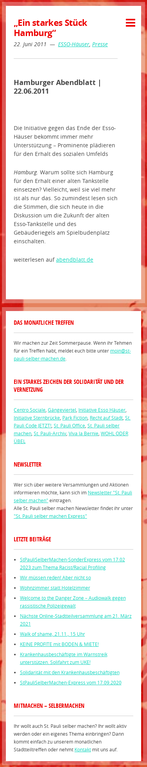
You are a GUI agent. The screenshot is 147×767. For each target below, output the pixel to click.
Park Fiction (74, 417)
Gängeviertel (62, 410)
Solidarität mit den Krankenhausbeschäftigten (70, 672)
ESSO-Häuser (73, 44)
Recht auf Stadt (106, 417)
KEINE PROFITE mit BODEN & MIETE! (59, 644)
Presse (100, 44)
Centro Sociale (29, 410)
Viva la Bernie (83, 433)
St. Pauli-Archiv (50, 433)
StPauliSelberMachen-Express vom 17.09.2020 (71, 682)
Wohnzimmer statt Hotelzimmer (55, 587)
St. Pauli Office (69, 425)
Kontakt (82, 749)
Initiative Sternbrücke (37, 417)
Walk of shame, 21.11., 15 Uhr (52, 634)
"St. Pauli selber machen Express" (50, 516)
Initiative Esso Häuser (101, 410)
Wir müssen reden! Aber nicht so (55, 577)
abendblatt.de (74, 259)
